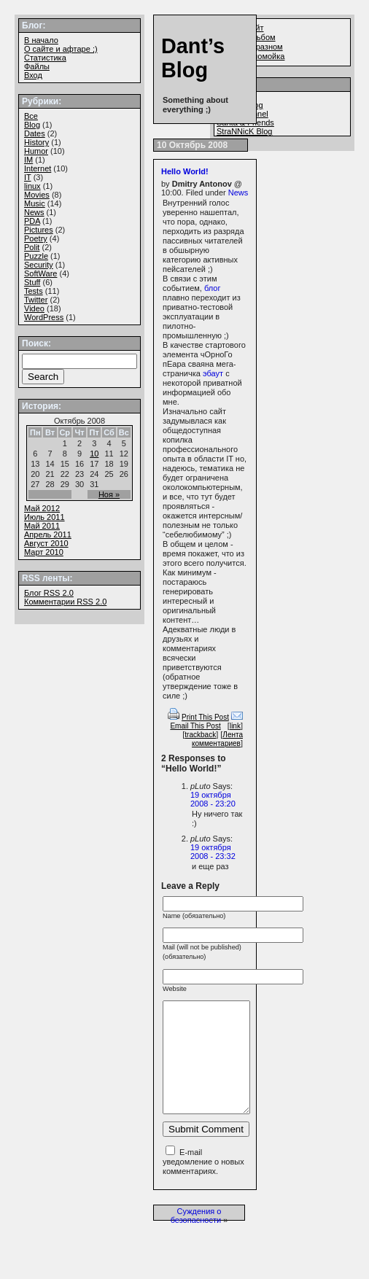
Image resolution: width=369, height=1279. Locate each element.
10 (94, 453)
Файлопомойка (256, 56)
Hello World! (185, 171)
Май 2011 (42, 525)
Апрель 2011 (47, 534)
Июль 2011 (44, 517)
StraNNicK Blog (244, 131)
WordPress (43, 317)
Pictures (38, 229)
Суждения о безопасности (196, 1237)
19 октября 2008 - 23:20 (213, 799)
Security (38, 264)
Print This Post (205, 717)
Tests (33, 291)
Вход (33, 75)
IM (28, 159)
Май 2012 (42, 508)
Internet (37, 168)
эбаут (213, 373)
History (36, 142)
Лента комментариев (217, 739)
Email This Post (195, 726)
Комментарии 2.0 (65, 601)
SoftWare (40, 273)
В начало (41, 40)
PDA (32, 221)
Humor (36, 151)
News (238, 192)
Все (31, 116)
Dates (34, 133)
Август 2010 (46, 543)
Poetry (35, 238)
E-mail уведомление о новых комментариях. (203, 1183)
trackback (200, 735)
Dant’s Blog (193, 58)
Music (34, 203)
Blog (32, 124)
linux (32, 186)
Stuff (32, 282)
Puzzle (36, 256)
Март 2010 (43, 552)
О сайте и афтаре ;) (61, 48)
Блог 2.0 (49, 592)
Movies (37, 194)
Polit (31, 247)
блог (212, 288)
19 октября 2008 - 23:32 (213, 851)
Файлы (37, 66)
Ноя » (109, 494)
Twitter (35, 299)
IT (27, 177)
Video (34, 308)
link (235, 726)
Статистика (45, 57)
